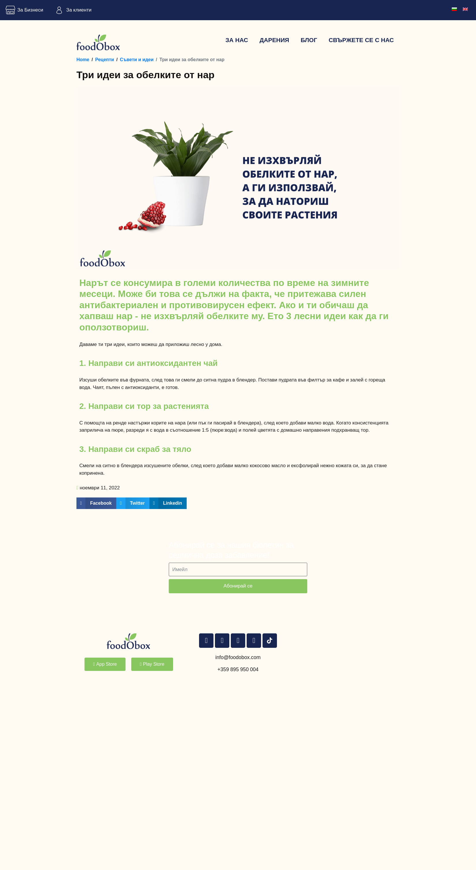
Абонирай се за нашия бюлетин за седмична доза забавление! (231, 550)
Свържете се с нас (361, 40)
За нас (236, 40)
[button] (96, 503)
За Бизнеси (23, 10)
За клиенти (72, 10)
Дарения (274, 40)
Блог (309, 40)
